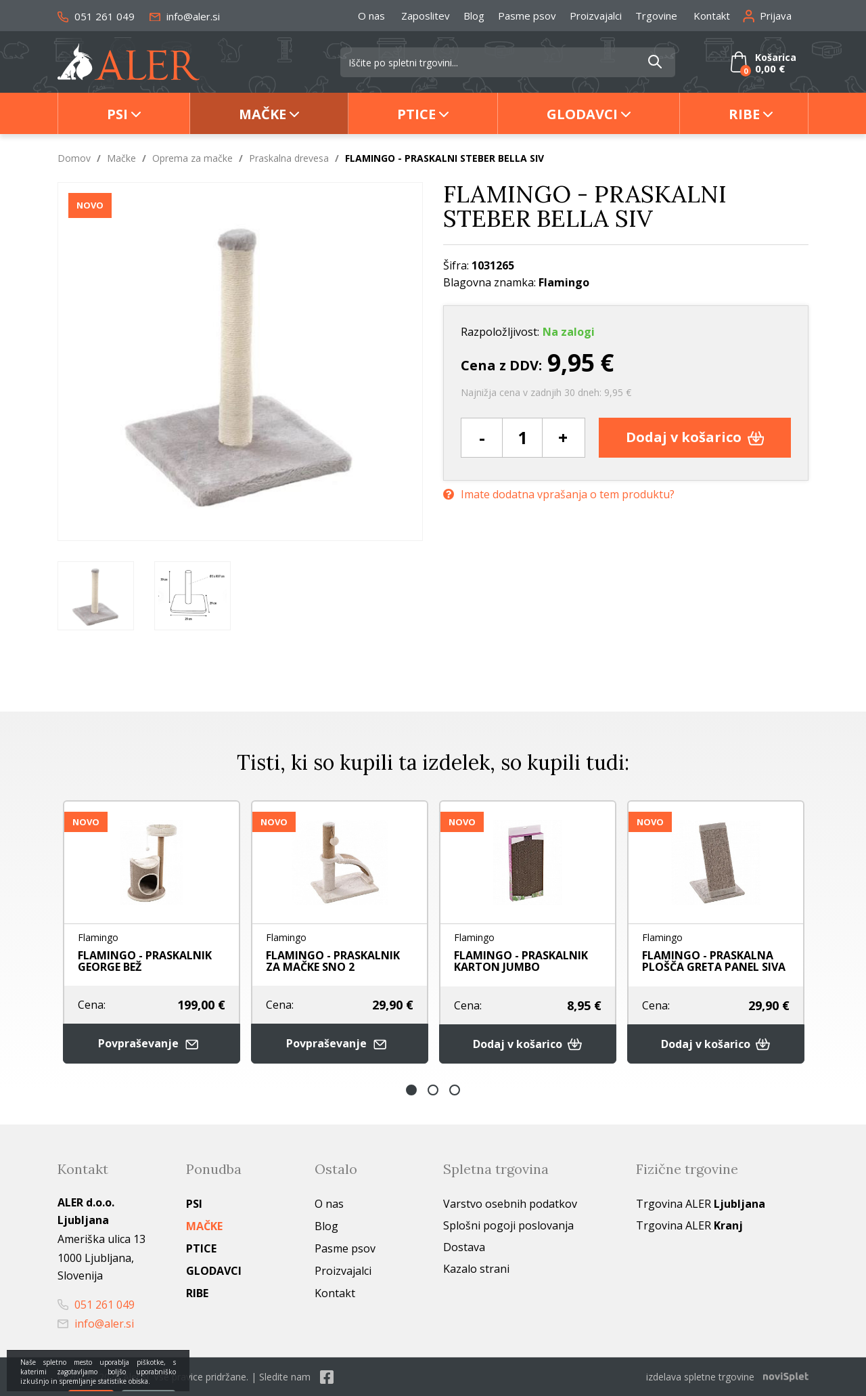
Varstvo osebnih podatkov (510, 1203)
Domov (74, 158)
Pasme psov (527, 15)
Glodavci (582, 114)
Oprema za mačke (192, 158)
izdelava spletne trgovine (700, 1376)
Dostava (464, 1247)
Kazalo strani (476, 1268)
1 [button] (411, 1090)
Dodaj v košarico (695, 437)
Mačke (262, 114)
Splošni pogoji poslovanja (508, 1225)
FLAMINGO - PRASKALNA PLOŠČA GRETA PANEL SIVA (713, 961)
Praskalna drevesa (289, 158)
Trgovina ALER (700, 1203)
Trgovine (656, 15)
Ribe (744, 114)
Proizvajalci (596, 15)
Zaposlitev (425, 15)
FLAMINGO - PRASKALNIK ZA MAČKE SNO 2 (333, 961)
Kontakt (711, 15)
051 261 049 (96, 16)
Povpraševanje (151, 1043)
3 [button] (454, 1090)
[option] (96, 595)
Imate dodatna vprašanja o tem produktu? (559, 494)
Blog (473, 15)
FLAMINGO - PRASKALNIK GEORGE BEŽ (145, 961)
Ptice (416, 114)
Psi (117, 114)
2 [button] (433, 1090)
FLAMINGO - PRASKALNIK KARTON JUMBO (521, 961)
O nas (371, 15)
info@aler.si (185, 16)
